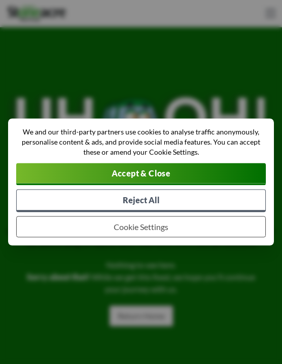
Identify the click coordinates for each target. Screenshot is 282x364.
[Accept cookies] (141, 174)
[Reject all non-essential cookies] (141, 201)
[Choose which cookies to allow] (141, 227)
